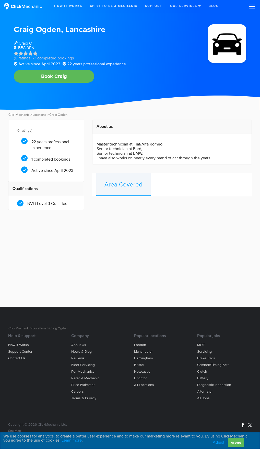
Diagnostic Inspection (214, 385)
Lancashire (85, 29)
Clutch (202, 371)
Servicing (204, 351)
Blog (214, 5)
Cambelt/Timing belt (213, 365)
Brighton (141, 378)
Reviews (78, 358)
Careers (77, 391)
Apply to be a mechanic (114, 5)
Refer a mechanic (85, 378)
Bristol (139, 365)
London (140, 345)
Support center (20, 351)
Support (153, 5)
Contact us (17, 358)
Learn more (72, 440)
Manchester (143, 351)
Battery (202, 378)
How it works (18, 345)
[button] (252, 6)
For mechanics (82, 371)
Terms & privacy (83, 398)
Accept (236, 442)
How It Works (68, 5)
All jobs (203, 398)
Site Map (14, 431)
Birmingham (143, 358)
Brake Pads (206, 358)
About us (78, 345)
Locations (39, 115)
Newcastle (142, 371)
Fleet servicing (83, 365)
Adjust (218, 442)
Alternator (205, 391)
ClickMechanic (18, 115)
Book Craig (54, 76)
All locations (144, 385)
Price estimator (83, 385)
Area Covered (123, 184)
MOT (201, 345)
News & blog (81, 351)
